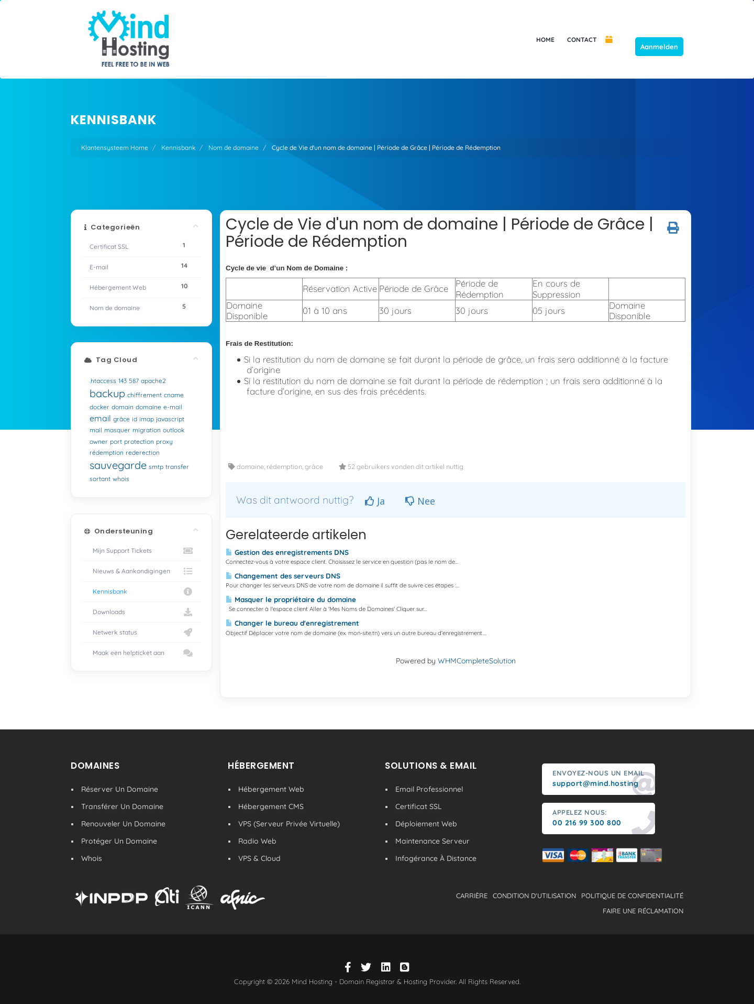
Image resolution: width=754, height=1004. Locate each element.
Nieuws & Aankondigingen (141, 571)
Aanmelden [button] (659, 46)
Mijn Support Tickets (141, 550)
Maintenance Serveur (432, 841)
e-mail (172, 407)
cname (174, 395)
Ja (375, 501)
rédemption (107, 452)
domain (123, 407)
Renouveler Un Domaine (123, 823)
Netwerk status (141, 632)
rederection (143, 452)
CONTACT (582, 39)
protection (139, 441)
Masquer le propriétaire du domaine (291, 599)
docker (99, 407)
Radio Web (257, 841)
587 (134, 381)
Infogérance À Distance (435, 858)
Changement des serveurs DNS (283, 576)
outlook (173, 430)
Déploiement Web (426, 823)
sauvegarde (118, 465)
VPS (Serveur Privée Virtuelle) (289, 823)
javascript (170, 419)
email (100, 418)
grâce (121, 419)
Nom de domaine (233, 147)
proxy (164, 441)
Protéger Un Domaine (119, 841)
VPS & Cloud (259, 858)
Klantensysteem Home (114, 147)
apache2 (153, 381)
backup (107, 393)
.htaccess (103, 381)
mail (96, 430)
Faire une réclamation (643, 911)
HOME (545, 39)
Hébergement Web (271, 789)
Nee (420, 501)
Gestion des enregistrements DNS (287, 552)
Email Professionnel (429, 789)
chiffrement (144, 395)
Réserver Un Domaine (119, 789)
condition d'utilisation (534, 895)
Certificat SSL (418, 806)
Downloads (141, 612)
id (134, 419)
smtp (156, 467)
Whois (91, 858)
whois (121, 479)
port (116, 441)
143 (122, 381)
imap (146, 419)
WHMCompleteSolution (477, 660)
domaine (148, 407)
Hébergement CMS (271, 806)
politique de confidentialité (632, 895)
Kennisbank (178, 147)
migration (146, 430)
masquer (117, 430)
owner (99, 441)
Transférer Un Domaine (122, 806)
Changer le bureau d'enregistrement (292, 623)
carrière (471, 895)
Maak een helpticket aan (141, 653)
